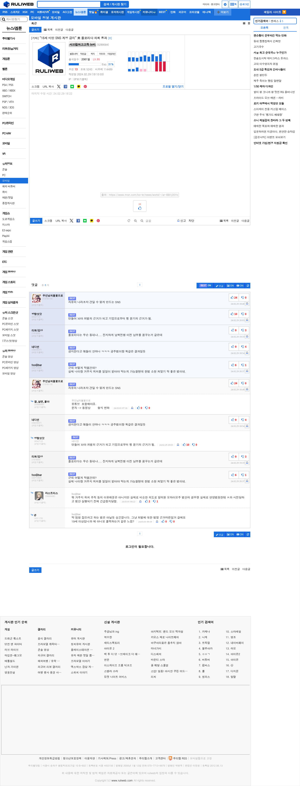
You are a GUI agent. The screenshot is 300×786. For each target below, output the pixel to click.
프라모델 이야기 (80, 661)
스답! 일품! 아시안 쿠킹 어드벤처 (170, 671)
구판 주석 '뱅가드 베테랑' (268, 114)
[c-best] (205, 285)
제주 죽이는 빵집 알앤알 (267, 80)
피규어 (182, 12)
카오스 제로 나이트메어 (165, 637)
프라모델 (194, 12)
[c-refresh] (247, 285)
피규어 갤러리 (46, 655)
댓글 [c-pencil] (219, 286)
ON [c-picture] (230, 285)
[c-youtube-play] (240, 285)
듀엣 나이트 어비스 (115, 676)
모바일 (55, 12)
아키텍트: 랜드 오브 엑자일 (167, 631)
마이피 (206, 4)
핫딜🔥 (93, 12)
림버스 (206, 665)
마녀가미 (156, 648)
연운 (106, 659)
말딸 (233, 676)
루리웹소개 (145, 758)
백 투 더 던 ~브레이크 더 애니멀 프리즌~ (123, 654)
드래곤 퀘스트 (13, 638)
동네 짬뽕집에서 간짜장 (267, 41)
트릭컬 (206, 643)
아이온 (235, 659)
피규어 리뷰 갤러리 (49, 667)
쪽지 (93, 53)
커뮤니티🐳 (149, 12)
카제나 (206, 631)
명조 (233, 637)
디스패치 (156, 654)
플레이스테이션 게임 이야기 (87, 649)
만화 (173, 12)
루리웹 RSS (180, 758)
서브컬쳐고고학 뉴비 (82, 44)
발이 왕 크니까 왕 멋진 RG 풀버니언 (274, 92)
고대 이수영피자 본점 (266, 64)
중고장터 (215, 4)
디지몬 (235, 671)
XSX (24, 12)
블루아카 (207, 648)
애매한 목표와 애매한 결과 (269, 126)
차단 (191, 220)
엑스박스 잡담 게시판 (83, 667)
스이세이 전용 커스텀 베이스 (270, 109)
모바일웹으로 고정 (201, 758)
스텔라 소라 (111, 671)
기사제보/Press (107, 758)
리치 (153, 676)
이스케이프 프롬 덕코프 (118, 665)
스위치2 (14, 12)
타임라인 (111, 53)
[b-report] (181, 221)
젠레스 (269, 21)
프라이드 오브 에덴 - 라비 (269, 98)
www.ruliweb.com (122, 780)
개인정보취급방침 (49, 758)
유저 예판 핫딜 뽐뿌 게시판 (87, 655)
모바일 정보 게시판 (46, 17)
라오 (233, 648)
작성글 (83, 53)
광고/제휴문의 (127, 758)
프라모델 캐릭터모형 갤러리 (54, 644)
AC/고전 (67, 12)
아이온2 (235, 654)
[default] (129, 220)
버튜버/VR (43, 12)
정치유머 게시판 (80, 644)
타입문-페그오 (13, 655)
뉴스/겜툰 (80, 12)
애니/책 (206, 12)
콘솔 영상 (43, 649)
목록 (48, 29)
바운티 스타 (158, 659)
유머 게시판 (78, 638)
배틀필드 (10, 661)
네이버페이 (237, 643)
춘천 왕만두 (260, 75)
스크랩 (36, 86)
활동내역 (74, 53)
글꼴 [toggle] (148, 220)
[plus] (135, 220)
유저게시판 (117, 12)
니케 (204, 637)
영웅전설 (10, 672)
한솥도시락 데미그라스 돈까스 (271, 58)
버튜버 (206, 659)
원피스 (206, 676)
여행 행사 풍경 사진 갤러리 (54, 672)
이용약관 (89, 758)
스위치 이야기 (79, 672)
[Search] (69, 4)
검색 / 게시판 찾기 (114, 4)
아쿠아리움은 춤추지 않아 (166, 643)
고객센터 (160, 758)
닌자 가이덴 (12, 667)
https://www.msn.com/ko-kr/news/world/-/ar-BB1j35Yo (143, 194)
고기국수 (259, 46)
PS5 (5, 12)
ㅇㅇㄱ (206, 654)
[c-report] (247, 303)
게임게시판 (133, 12)
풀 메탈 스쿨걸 (159, 665)
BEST (162, 12)
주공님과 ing (111, 631)
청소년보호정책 (72, 758)
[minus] (142, 220)
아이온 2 (109, 648)
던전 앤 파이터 (13, 644)
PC (32, 12)
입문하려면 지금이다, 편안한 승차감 (274, 131)
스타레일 (236, 631)
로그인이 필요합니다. (139, 546)
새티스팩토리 (112, 643)
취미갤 (104, 12)
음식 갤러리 (45, 638)
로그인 (244, 4)
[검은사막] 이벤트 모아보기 (270, 137)
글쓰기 (35, 29)
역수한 (108, 637)
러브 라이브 (12, 649)
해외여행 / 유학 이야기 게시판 (56, 661)
